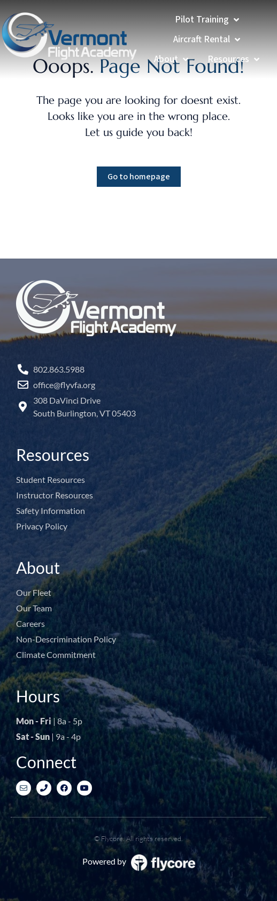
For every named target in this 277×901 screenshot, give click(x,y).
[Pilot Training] (208, 19)
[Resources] (234, 59)
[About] (172, 59)
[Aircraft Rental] (208, 39)
